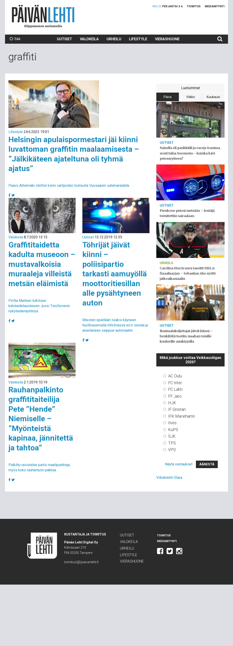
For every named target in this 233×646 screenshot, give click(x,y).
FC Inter (175, 382)
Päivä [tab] (168, 97)
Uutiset (64, 39)
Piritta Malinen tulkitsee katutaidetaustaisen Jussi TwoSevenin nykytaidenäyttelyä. (39, 305)
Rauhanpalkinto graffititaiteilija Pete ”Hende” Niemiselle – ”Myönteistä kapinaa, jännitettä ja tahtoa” (40, 418)
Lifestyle (138, 39)
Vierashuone (167, 39)
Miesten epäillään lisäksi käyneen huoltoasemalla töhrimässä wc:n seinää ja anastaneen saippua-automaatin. (115, 325)
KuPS (173, 429)
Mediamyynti (215, 6)
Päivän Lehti (43, 16)
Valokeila (89, 39)
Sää (15, 39)
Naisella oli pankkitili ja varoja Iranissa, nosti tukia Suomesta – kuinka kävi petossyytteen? (190, 153)
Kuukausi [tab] (213, 97)
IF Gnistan (177, 409)
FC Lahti (175, 389)
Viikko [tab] (190, 97)
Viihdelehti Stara (169, 477)
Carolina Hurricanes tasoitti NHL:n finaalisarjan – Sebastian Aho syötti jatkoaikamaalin (187, 273)
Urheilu (113, 39)
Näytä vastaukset (178, 464)
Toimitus (193, 6)
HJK (172, 402)
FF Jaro (175, 396)
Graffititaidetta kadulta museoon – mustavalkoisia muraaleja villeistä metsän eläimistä (41, 264)
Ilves (172, 422)
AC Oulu (175, 375)
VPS (172, 449)
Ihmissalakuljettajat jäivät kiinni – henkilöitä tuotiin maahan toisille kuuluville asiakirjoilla (186, 336)
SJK (172, 436)
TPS (172, 443)
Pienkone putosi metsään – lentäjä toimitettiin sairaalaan (187, 213)
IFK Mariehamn (181, 416)
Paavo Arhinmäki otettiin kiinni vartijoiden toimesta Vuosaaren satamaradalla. (69, 185)
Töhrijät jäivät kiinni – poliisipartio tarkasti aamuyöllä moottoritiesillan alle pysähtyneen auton (114, 273)
